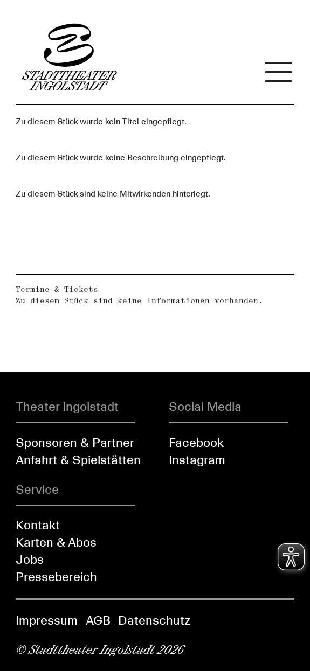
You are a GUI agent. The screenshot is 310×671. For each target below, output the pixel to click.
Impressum (47, 620)
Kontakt (38, 525)
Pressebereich (56, 576)
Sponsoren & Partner (75, 442)
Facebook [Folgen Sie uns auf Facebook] (196, 442)
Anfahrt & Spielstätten (78, 459)
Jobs (30, 559)
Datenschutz (154, 620)
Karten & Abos (56, 542)
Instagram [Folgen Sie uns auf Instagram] (197, 459)
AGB (98, 620)
